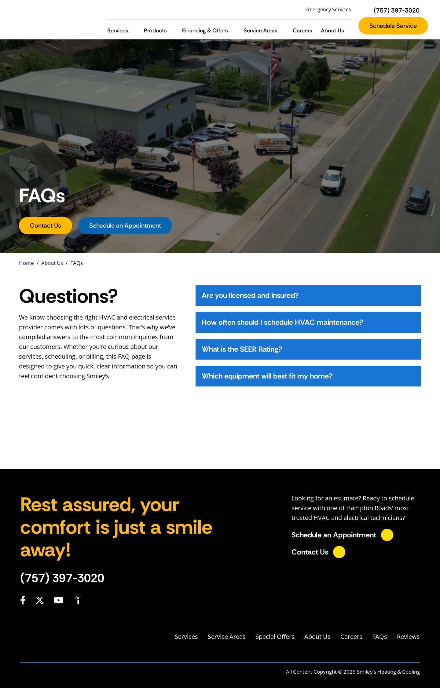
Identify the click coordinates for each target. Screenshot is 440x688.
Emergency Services (328, 9)
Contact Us (45, 225)
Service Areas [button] (260, 30)
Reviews (408, 636)
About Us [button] (332, 30)
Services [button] (117, 30)
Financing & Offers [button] (205, 30)
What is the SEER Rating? (242, 349)
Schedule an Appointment (125, 225)
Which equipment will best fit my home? (267, 376)
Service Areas (227, 636)
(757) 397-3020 (62, 578)
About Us (52, 262)
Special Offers (275, 636)
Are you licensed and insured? (250, 295)
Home (26, 262)
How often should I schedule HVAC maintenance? (282, 322)
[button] (133, 31)
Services (186, 636)
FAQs (379, 636)
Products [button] (155, 30)
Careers (302, 30)
